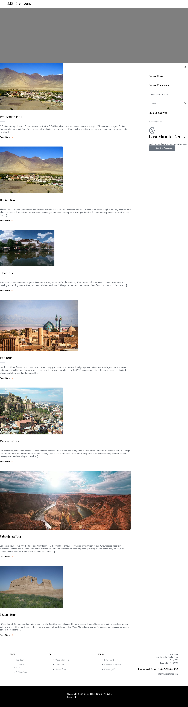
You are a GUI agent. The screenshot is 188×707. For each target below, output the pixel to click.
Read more (6, 137)
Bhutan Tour (8, 200)
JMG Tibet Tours (19, 4)
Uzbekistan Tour (10, 536)
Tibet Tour (6, 273)
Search (184, 67)
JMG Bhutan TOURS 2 (13, 117)
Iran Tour (6, 358)
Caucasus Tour (9, 441)
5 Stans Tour (8, 615)
